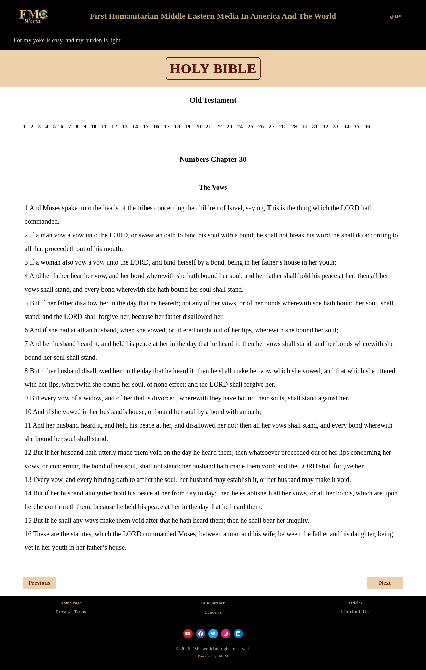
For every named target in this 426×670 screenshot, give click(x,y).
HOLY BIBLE (213, 68)
